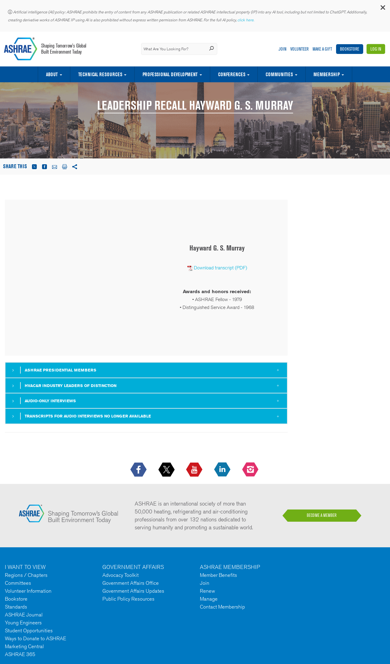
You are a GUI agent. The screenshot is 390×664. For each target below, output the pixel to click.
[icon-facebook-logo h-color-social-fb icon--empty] (139, 470)
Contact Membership (222, 607)
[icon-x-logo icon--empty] (167, 470)
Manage (209, 599)
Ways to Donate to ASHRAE (35, 638)
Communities (279, 74)
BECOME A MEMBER (322, 515)
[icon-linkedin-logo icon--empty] (223, 470)
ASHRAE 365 (20, 654)
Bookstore (349, 49)
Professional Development (170, 74)
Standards (16, 607)
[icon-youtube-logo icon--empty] (195, 470)
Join (282, 49)
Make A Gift (322, 49)
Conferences (231, 74)
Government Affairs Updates (133, 591)
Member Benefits (218, 575)
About (52, 74)
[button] (382, 9)
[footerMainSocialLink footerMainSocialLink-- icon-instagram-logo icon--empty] (251, 470)
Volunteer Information (28, 591)
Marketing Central (24, 646)
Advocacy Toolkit (120, 575)
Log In (375, 49)
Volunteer (299, 49)
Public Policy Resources (128, 599)
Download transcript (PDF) (220, 268)
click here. (246, 20)
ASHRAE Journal (24, 615)
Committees (18, 583)
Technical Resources (100, 74)
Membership (327, 74)
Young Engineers (23, 623)
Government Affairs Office (130, 583)
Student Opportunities (29, 630)
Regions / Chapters (26, 575)
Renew (207, 591)
